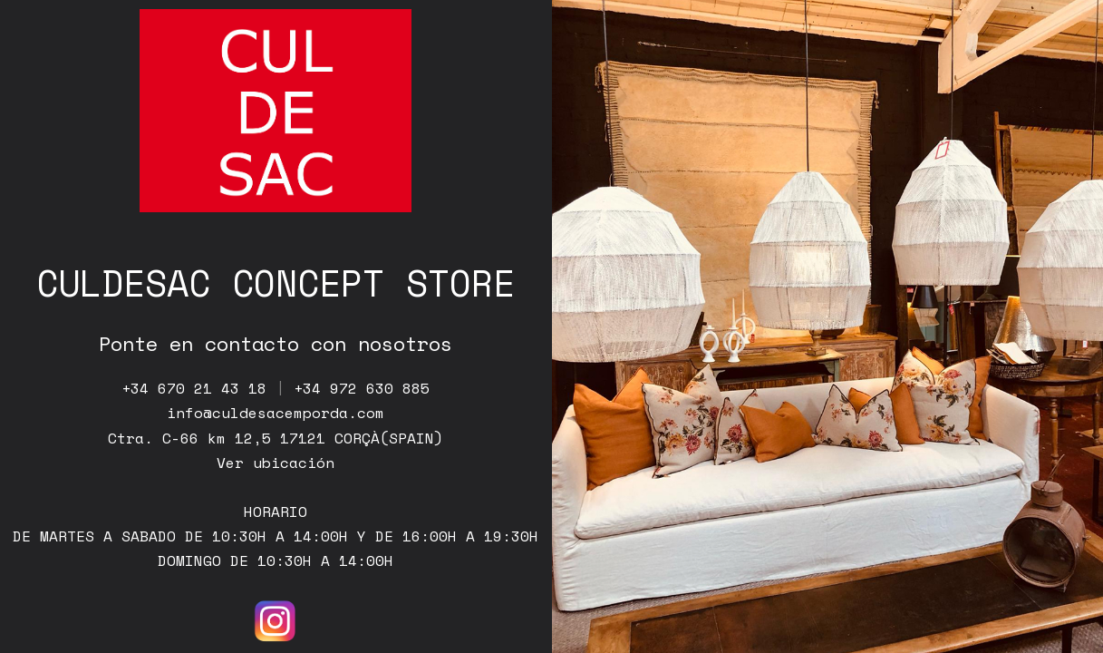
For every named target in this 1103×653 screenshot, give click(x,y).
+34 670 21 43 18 (193, 388)
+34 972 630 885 (362, 388)
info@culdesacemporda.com (275, 413)
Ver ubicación (275, 462)
